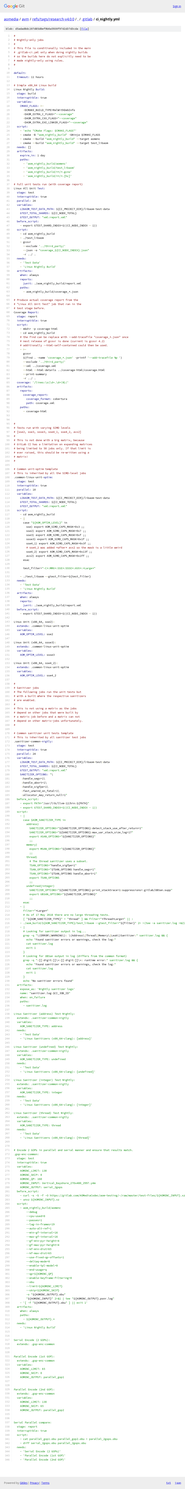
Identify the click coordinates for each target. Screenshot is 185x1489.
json (178, 1482)
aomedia (11, 19)
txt (168, 1482)
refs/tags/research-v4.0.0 (53, 19)
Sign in (177, 6)
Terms (45, 1483)
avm (25, 19)
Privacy (34, 1483)
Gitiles (23, 1483)
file (84, 28)
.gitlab (87, 19)
